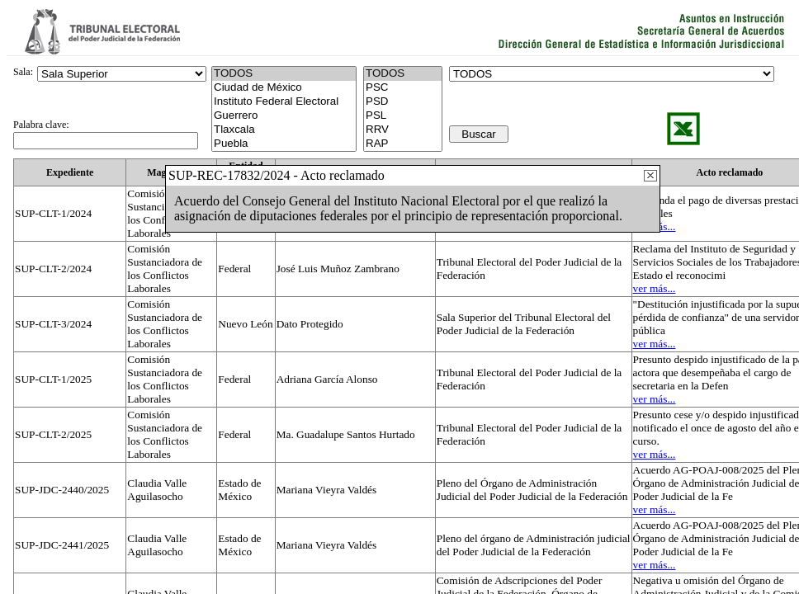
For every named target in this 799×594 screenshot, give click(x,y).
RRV (403, 130)
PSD (403, 102)
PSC (403, 88)
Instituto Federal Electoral (284, 102)
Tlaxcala (284, 130)
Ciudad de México (284, 88)
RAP (403, 144)
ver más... (654, 288)
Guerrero (284, 116)
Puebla (284, 144)
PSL (403, 116)
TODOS (403, 74)
